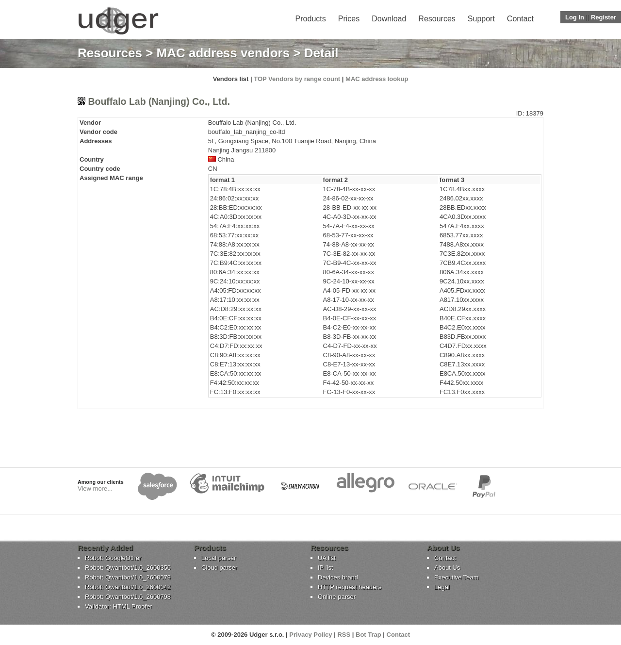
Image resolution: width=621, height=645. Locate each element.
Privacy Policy (310, 634)
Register (603, 17)
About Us (447, 567)
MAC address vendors (223, 53)
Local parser (218, 558)
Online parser (337, 596)
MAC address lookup (376, 79)
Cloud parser (219, 567)
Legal (442, 587)
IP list (325, 567)
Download (389, 19)
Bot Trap (368, 634)
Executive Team (456, 577)
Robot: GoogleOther (113, 558)
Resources (436, 19)
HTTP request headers (349, 587)
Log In (574, 17)
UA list (327, 558)
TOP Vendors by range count (297, 79)
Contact (520, 19)
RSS (343, 634)
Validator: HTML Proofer (118, 606)
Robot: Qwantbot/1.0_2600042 (128, 587)
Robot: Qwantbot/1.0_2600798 (128, 596)
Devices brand (338, 577)
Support (481, 19)
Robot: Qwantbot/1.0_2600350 (128, 567)
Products (310, 19)
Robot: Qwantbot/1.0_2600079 (128, 577)
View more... (95, 488)
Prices (349, 19)
